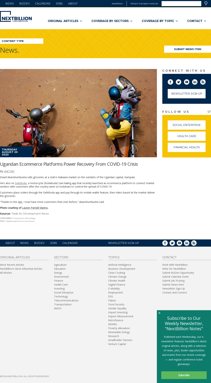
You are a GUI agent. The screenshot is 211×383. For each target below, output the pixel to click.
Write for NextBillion (174, 268)
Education (60, 268)
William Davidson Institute (144, 3)
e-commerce (28, 221)
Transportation (63, 304)
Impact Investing (118, 312)
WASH (57, 308)
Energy (58, 272)
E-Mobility (114, 288)
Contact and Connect (174, 292)
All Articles (6, 272)
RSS (205, 81)
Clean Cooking (116, 272)
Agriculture (60, 264)
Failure (112, 300)
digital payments (14, 221)
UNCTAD (9, 171)
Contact (196, 21)
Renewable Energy (119, 332)
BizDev (24, 3)
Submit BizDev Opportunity (178, 272)
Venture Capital (117, 344)
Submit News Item (187, 49)
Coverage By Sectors (112, 21)
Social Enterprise (189, 126)
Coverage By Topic (160, 21)
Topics (114, 257)
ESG (110, 296)
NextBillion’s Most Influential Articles (21, 268)
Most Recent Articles (12, 264)
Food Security (116, 304)
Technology (30, 218)
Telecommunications (66, 300)
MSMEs (112, 324)
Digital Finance (116, 284)
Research (113, 336)
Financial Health (189, 149)
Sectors (61, 257)
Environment (61, 276)
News (9, 3)
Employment (115, 292)
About (73, 3)
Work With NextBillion (175, 264)
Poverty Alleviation (119, 328)
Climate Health (116, 280)
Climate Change (117, 276)
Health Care (191, 138)
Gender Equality (117, 308)
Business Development (121, 268)
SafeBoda (21, 183)
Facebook (167, 244)
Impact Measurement (120, 316)
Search (206, 3)
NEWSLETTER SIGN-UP (123, 243)
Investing (59, 288)
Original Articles (65, 21)
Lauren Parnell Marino (35, 208)
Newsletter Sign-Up (186, 93)
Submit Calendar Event (175, 276)
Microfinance (115, 320)
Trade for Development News (30, 213)
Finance (58, 280)
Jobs (59, 3)
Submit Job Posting (173, 280)
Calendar (42, 3)
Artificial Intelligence (119, 264)
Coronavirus (19, 218)
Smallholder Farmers (120, 340)
